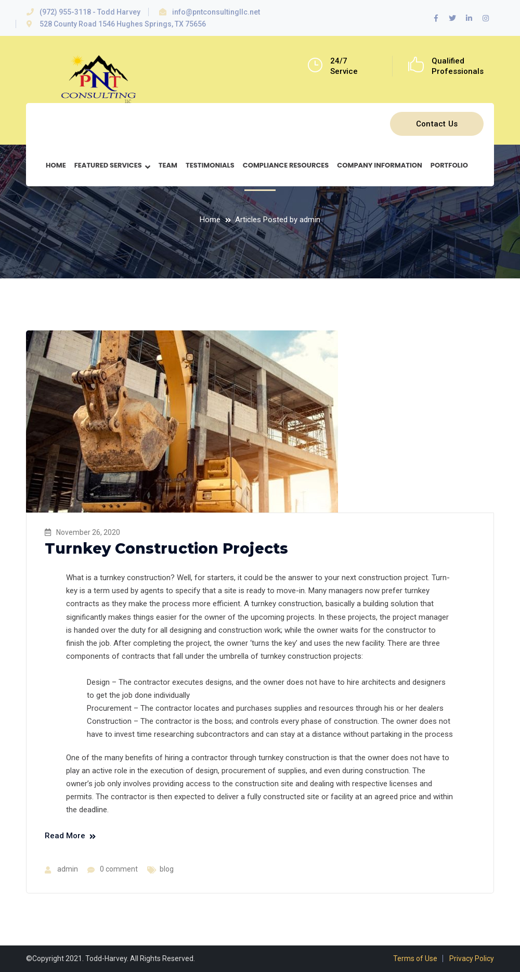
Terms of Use (415, 958)
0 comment (119, 869)
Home (210, 219)
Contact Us (437, 124)
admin (67, 869)
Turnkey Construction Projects (166, 548)
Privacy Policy (471, 958)
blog (167, 869)
